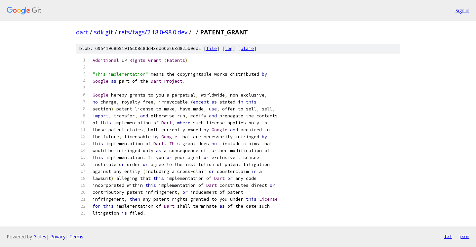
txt (448, 236)
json (464, 236)
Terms (76, 236)
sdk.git (103, 32)
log (229, 48)
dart (82, 32)
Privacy (57, 236)
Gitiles (39, 236)
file (211, 48)
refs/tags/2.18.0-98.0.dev (153, 32)
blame (247, 48)
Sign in (462, 10)
